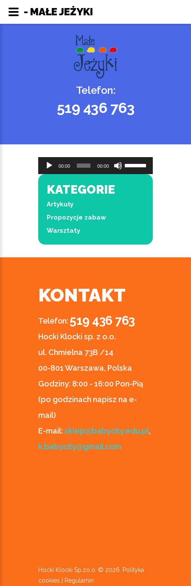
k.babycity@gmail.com (79, 446)
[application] (95, 165)
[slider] (83, 165)
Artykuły (60, 204)
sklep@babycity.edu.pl (107, 430)
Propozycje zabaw (76, 217)
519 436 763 (96, 107)
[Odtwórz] (49, 165)
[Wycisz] (118, 165)
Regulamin (79, 580)
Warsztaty (63, 230)
